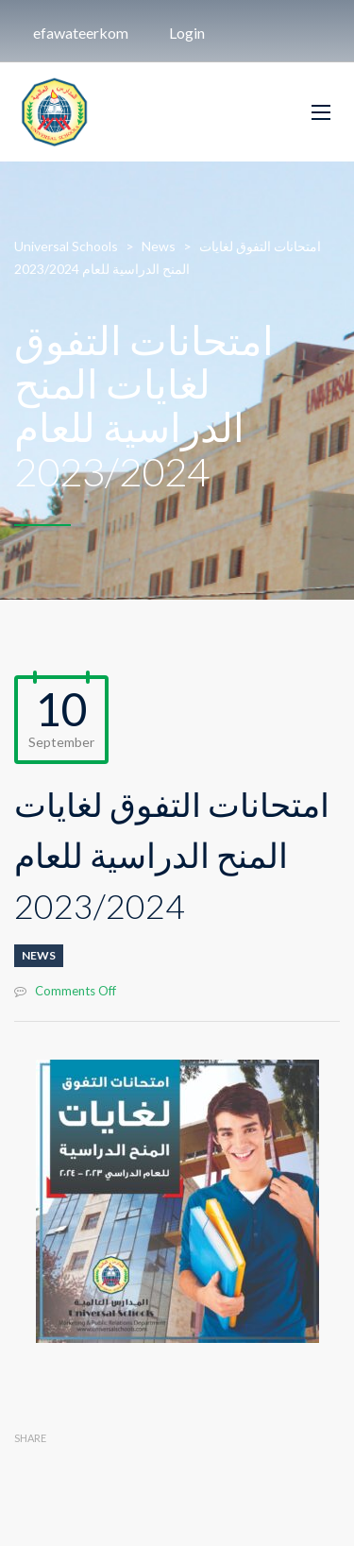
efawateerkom (80, 33)
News (39, 955)
